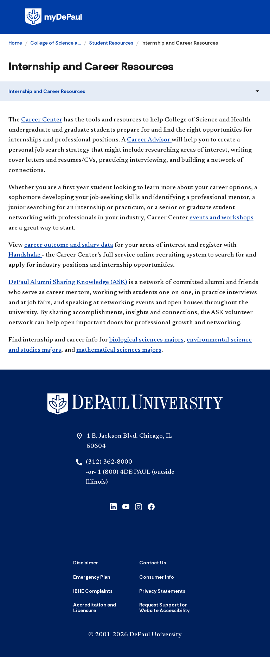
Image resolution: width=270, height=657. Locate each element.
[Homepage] (135, 16)
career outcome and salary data (68, 245)
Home (15, 43)
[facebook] (151, 506)
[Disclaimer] (85, 562)
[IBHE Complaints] (92, 591)
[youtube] (125, 506)
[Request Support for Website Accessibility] (168, 607)
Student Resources (111, 43)
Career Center (41, 120)
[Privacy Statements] (162, 591)
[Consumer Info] (156, 577)
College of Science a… (55, 43)
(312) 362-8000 (109, 462)
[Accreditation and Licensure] (102, 607)
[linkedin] (113, 506)
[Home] (135, 404)
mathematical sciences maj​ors (118, 350)
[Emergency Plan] (91, 577)
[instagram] (138, 506)
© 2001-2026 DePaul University (135, 635)
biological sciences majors (146, 340)
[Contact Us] (152, 562)
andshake (25, 255)
